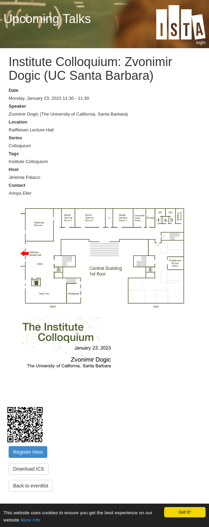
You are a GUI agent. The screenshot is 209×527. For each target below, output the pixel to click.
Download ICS (28, 469)
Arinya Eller (20, 193)
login (201, 42)
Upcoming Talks (47, 19)
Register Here (28, 452)
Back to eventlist (30, 485)
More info (30, 520)
